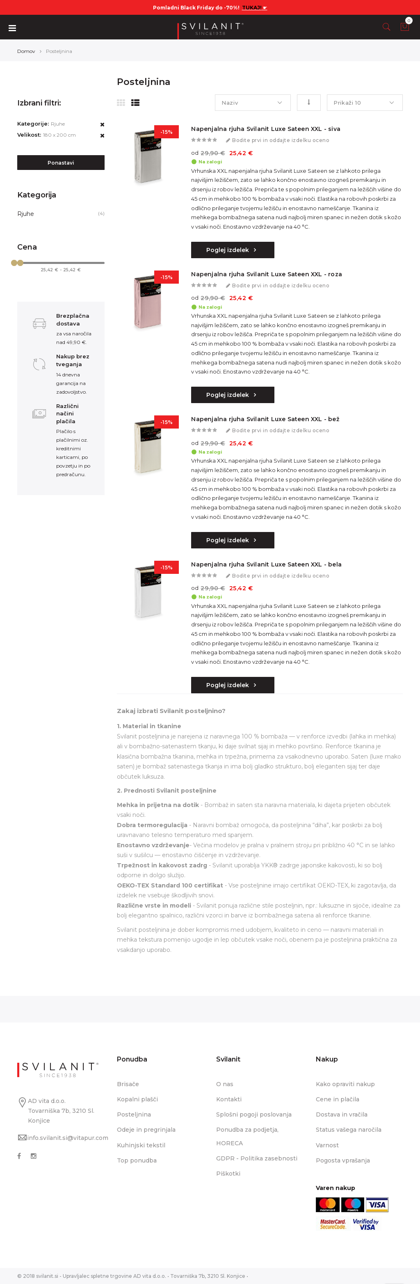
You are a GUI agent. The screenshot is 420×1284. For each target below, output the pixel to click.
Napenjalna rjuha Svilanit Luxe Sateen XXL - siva (265, 129)
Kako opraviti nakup (345, 1084)
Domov (26, 51)
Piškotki (228, 1173)
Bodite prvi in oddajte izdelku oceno (280, 140)
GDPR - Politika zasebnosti (256, 1158)
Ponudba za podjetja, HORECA (247, 1136)
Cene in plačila (337, 1099)
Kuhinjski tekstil (141, 1145)
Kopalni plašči (137, 1099)
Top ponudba (137, 1160)
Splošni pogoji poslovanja (254, 1114)
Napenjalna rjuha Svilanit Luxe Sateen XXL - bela (266, 564)
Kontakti (229, 1099)
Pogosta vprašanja (343, 1160)
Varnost (327, 1145)
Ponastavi (61, 163)
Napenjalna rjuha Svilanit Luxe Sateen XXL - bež (265, 419)
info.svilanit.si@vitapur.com (67, 1138)
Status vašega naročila (348, 1129)
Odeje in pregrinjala (146, 1129)
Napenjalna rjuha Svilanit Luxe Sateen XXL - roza (266, 274)
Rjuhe (25, 214)
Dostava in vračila (342, 1114)
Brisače (128, 1084)
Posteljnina (134, 1114)
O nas (224, 1084)
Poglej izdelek (228, 250)
